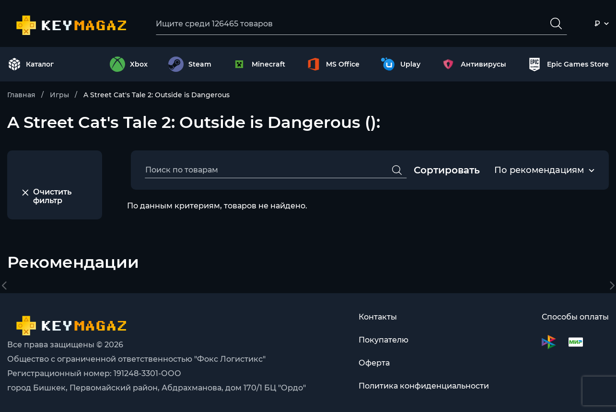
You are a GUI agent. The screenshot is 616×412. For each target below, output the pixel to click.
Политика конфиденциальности (424, 385)
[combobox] (539, 170)
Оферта (374, 362)
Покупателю (383, 339)
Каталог (31, 64)
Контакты (378, 316)
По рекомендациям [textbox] (539, 170)
